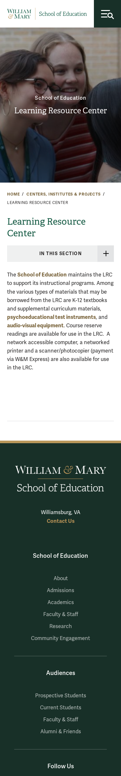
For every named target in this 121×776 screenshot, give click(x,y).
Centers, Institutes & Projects (63, 194)
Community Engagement (60, 638)
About (61, 578)
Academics (60, 602)
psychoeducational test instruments (51, 317)
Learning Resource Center (60, 111)
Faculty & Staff (60, 614)
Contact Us (61, 521)
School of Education (60, 98)
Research (60, 626)
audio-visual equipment (35, 325)
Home (13, 194)
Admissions (60, 590)
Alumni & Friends (60, 731)
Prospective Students (60, 695)
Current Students (60, 707)
